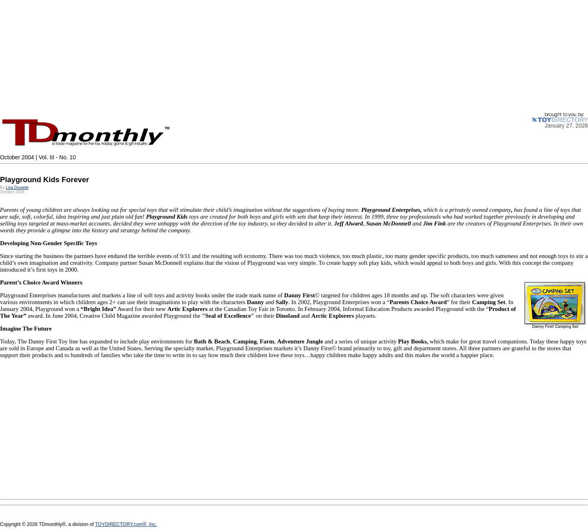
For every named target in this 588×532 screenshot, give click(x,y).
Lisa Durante (17, 187)
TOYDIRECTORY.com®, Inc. (126, 524)
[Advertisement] (241, 56)
